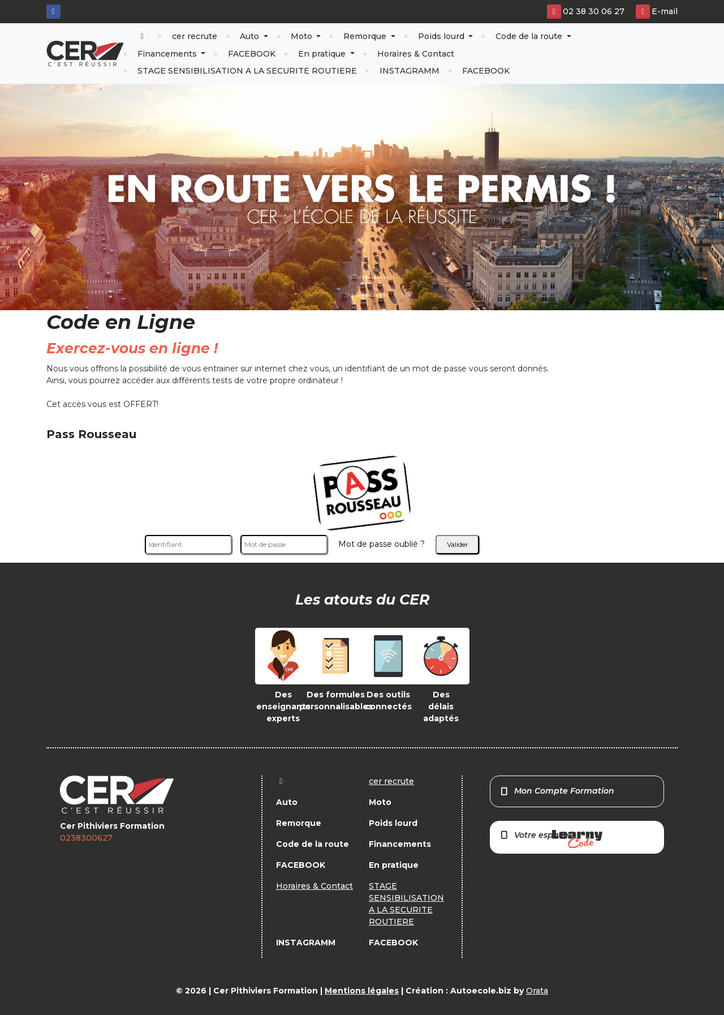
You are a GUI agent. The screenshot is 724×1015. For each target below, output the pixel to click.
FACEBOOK (251, 54)
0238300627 (86, 838)
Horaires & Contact (415, 54)
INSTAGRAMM (409, 71)
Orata (537, 991)
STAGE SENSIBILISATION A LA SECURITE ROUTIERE (247, 71)
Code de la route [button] (529, 36)
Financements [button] (168, 54)
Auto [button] (250, 36)
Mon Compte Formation (556, 791)
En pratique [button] (323, 54)
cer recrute (194, 36)
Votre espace (550, 839)
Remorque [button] (366, 36)
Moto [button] (302, 36)
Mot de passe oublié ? (381, 544)
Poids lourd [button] (442, 36)
